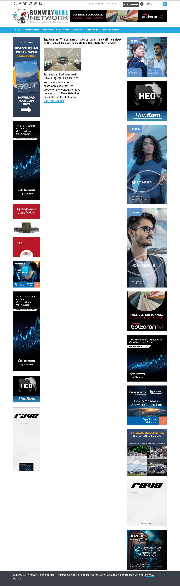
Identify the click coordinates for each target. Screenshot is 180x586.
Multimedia (48, 30)
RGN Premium (92, 30)
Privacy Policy (111, 4)
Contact (100, 4)
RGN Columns (62, 30)
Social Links (132, 5)
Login (91, 4)
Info (142, 4)
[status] (164, 574)
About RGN (77, 30)
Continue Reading (54, 100)
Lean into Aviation (31, 30)
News (17, 30)
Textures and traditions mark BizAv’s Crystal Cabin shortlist (61, 76)
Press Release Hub (110, 30)
